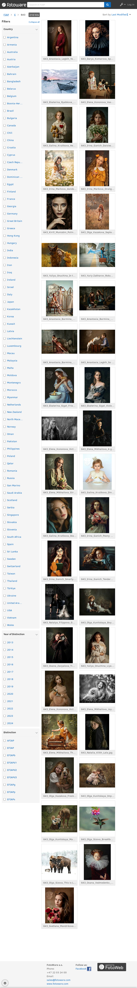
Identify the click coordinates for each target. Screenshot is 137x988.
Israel (10, 287)
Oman (10, 434)
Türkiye (11, 588)
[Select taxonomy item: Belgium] (4, 96)
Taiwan (11, 573)
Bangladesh (14, 81)
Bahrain (11, 74)
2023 (10, 715)
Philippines (13, 448)
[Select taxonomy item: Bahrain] (4, 74)
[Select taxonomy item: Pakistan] (4, 441)
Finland (11, 191)
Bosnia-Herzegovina (15, 103)
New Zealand (14, 412)
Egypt (10, 184)
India (10, 250)
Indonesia (12, 257)
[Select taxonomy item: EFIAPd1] (4, 762)
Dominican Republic (15, 176)
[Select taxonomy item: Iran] (4, 265)
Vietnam (11, 617)
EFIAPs (11, 799)
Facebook (83, 969)
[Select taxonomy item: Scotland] (4, 500)
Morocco (12, 390)
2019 (10, 686)
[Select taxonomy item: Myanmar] (4, 397)
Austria (11, 59)
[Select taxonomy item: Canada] (4, 125)
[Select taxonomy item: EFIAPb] (4, 755)
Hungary (12, 243)
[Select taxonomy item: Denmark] (4, 169)
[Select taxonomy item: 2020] (4, 694)
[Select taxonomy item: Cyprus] (4, 155)
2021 (10, 701)
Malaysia (12, 360)
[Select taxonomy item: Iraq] (4, 272)
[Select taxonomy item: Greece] (4, 228)
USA (9, 610)
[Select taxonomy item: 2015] (4, 657)
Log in (130, 4)
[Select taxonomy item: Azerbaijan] (4, 66)
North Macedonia (15, 419)
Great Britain (14, 221)
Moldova (12, 375)
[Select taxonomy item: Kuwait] (4, 324)
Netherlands (14, 404)
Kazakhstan (13, 309)
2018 (10, 679)
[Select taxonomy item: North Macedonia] (4, 419)
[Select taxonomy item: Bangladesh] (4, 81)
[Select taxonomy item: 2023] (4, 716)
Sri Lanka (12, 551)
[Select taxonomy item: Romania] (4, 470)
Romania (12, 470)
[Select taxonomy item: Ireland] (4, 279)
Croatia (11, 147)
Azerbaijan (13, 66)
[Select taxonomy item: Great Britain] (4, 221)
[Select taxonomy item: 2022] (4, 708)
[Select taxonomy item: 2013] (4, 642)
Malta (10, 367)
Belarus (11, 88)
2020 (10, 693)
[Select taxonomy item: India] (4, 250)
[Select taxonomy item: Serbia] (4, 507)
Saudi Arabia (14, 492)
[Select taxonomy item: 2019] (4, 686)
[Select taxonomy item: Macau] (4, 353)
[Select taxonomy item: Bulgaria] (4, 118)
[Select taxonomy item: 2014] (4, 649)
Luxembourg (14, 345)
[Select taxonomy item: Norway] (4, 426)
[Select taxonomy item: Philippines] (4, 448)
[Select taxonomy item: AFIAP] (4, 740)
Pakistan (12, 441)
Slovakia (12, 522)
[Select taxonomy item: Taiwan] (4, 573)
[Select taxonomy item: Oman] (4, 434)
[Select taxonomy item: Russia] (4, 478)
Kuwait (11, 323)
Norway (11, 426)
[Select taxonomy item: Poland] (4, 456)
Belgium (11, 96)
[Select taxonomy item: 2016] (4, 664)
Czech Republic (15, 162)
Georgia (11, 206)
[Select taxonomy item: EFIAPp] (4, 792)
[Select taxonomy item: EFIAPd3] (4, 777)
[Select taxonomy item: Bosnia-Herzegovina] (4, 103)
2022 (10, 708)
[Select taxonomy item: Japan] (4, 301)
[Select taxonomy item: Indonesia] (4, 257)
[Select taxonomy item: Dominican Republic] (4, 177)
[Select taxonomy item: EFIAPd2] (4, 770)
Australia (12, 52)
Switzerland (13, 566)
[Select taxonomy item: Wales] (4, 625)
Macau (11, 353)
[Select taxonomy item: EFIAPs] (4, 799)
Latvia (10, 331)
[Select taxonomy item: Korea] (4, 316)
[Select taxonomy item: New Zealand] (4, 412)
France (11, 199)
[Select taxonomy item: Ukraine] (4, 595)
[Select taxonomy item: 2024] (4, 723)
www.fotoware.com (57, 983)
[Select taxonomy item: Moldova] (4, 375)
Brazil (10, 110)
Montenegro (14, 382)
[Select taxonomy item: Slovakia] (4, 522)
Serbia (10, 507)
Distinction (10, 732)
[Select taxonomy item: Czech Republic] (4, 162)
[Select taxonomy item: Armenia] (4, 44)
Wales (10, 625)
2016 (10, 664)
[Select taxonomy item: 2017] (4, 671)
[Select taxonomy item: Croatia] (4, 147)
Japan (10, 301)
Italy (9, 294)
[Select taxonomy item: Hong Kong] (4, 235)
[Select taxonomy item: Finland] (4, 191)
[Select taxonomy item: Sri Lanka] (4, 551)
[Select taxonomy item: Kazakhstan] (4, 309)
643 (23, 14)
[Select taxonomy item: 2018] (4, 679)
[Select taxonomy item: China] (4, 140)
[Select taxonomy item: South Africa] (4, 537)
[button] (107, 4)
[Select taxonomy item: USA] (4, 610)
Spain (10, 544)
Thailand (12, 581)
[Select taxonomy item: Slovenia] (4, 529)
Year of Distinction (14, 634)
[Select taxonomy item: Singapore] (4, 515)
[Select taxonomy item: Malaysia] (4, 360)
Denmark (12, 169)
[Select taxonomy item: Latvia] (4, 331)
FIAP (6, 14)
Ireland (11, 279)
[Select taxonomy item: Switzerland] (4, 566)
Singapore (13, 514)
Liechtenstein (14, 338)
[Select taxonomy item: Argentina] (4, 37)
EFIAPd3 (12, 777)
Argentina (12, 37)
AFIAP (10, 740)
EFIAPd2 (12, 770)
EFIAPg (11, 784)
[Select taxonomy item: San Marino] (4, 485)
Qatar (10, 463)
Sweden (11, 558)
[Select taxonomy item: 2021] (4, 701)
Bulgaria (12, 118)
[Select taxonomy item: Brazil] (4, 110)
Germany (12, 213)
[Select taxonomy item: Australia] (4, 52)
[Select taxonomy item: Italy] (4, 294)
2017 (10, 671)
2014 (10, 649)
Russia (11, 478)
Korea (10, 316)
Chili (9, 132)
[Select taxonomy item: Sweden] (4, 559)
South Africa (14, 536)
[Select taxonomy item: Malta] (4, 368)
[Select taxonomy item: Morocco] (4, 390)
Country (8, 29)
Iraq (9, 272)
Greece (11, 228)
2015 (10, 657)
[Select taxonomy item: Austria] (4, 59)
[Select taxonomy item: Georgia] (4, 206)
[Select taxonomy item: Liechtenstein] (4, 338)
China (10, 140)
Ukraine (11, 595)
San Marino (13, 485)
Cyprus (11, 154)
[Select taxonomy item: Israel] (4, 287)
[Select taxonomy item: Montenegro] (4, 382)
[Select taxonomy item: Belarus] (4, 88)
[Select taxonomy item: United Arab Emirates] (4, 603)
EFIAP (10, 748)
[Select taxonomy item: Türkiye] (4, 588)
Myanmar (12, 397)
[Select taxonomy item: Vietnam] (4, 617)
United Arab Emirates (15, 603)
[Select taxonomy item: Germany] (4, 213)
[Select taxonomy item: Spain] (4, 544)
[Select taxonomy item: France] (4, 199)
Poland (11, 456)
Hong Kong (13, 235)
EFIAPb (11, 755)
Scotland (12, 500)
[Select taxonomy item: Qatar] (4, 463)
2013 (10, 642)
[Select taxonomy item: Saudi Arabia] (4, 492)
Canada (11, 125)
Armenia (12, 44)
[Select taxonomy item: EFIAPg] (4, 784)
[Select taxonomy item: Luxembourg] (4, 346)
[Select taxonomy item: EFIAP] (4, 748)
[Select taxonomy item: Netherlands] (4, 404)
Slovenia (12, 529)
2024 (10, 723)
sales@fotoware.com (58, 980)
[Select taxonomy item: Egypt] (4, 184)
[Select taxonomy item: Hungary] (4, 243)
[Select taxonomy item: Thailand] (4, 581)
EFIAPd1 (12, 762)
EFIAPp (11, 792)
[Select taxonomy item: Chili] (4, 133)
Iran (9, 265)
